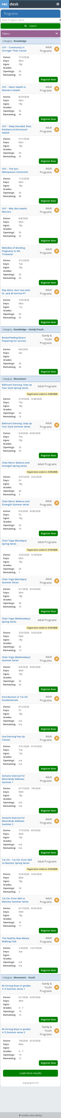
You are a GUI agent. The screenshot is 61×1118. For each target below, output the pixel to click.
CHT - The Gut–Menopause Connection (15, 170)
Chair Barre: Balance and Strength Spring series (15, 464)
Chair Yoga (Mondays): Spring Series (14, 542)
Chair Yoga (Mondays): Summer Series (14, 581)
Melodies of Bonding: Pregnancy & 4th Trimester (13, 251)
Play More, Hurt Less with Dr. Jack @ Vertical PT (16, 292)
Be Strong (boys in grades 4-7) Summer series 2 (16, 1031)
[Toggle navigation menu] (58, 4)
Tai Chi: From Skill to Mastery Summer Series (15, 900)
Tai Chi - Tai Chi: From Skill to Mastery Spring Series (17, 861)
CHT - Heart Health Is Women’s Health (14, 88)
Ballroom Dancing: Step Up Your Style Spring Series (17, 386)
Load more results (30, 1073)
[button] (56, 49)
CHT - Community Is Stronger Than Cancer (14, 49)
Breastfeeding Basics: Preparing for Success (14, 339)
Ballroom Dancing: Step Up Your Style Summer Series (17, 425)
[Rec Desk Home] (17, 4)
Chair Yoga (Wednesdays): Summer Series (16, 659)
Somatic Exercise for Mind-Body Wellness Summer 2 (13, 821)
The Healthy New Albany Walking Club (15, 940)
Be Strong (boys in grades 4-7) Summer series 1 (16, 987)
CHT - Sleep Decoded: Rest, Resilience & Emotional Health (17, 129)
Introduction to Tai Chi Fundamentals (15, 698)
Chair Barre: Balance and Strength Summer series (15, 503)
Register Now (48, 79)
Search (32, 25)
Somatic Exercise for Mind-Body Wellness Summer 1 (13, 779)
